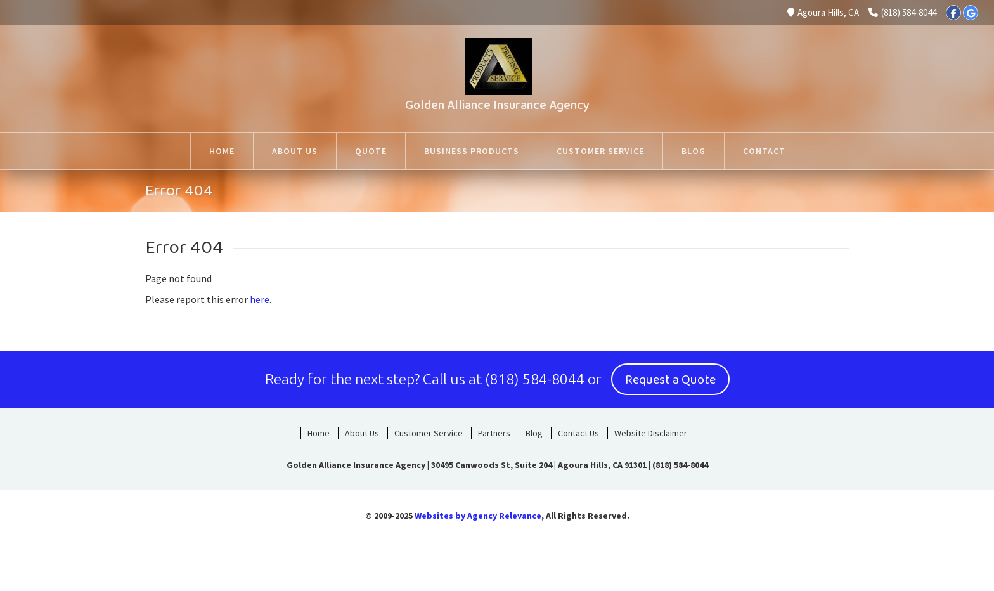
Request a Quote (670, 380)
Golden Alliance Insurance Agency (497, 105)
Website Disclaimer (650, 433)
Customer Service (428, 433)
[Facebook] (953, 12)
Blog (534, 433)
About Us (362, 433)
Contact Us (578, 433)
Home (318, 433)
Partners (494, 433)
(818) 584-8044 (902, 12)
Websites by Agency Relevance (478, 515)
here (259, 299)
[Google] (970, 12)
